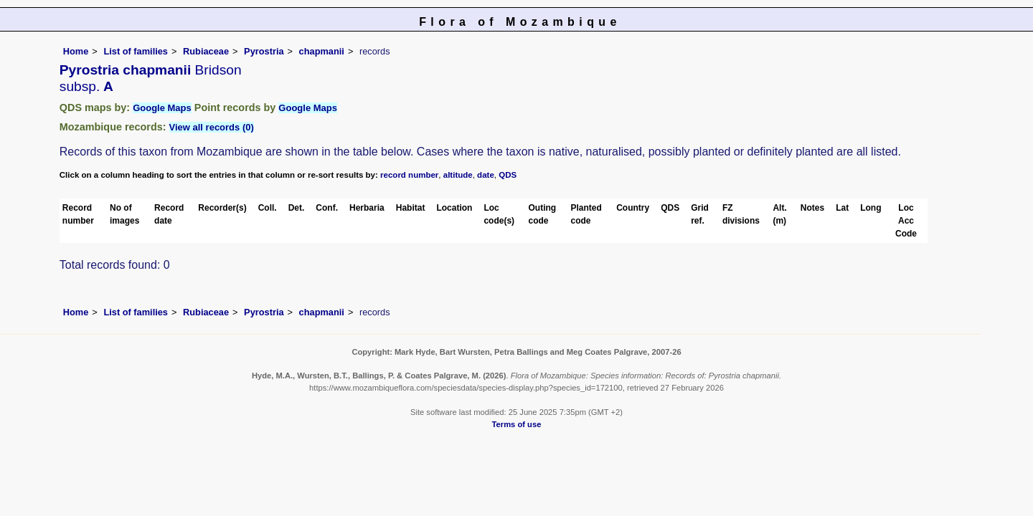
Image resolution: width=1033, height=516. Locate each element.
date (485, 175)
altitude (458, 175)
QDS (507, 175)
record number (409, 175)
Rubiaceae (206, 51)
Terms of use (517, 424)
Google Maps (162, 107)
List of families (135, 51)
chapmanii (321, 51)
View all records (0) (211, 127)
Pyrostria (263, 51)
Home (76, 51)
